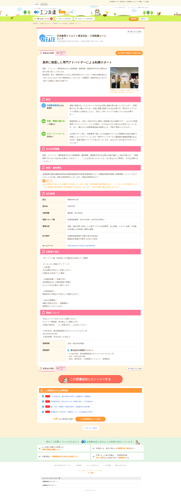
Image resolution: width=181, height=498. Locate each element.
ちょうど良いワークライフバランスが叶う (45, 8)
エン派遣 (36, 4)
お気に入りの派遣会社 (85, 19)
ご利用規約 (78, 465)
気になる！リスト (45, 18)
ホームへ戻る (91, 428)
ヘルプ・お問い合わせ (119, 7)
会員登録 (133, 19)
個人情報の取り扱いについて (62, 465)
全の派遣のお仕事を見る (129, 53)
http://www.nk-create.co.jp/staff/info (81, 246)
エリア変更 (70, 12)
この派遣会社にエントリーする (90, 379)
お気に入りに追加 (135, 31)
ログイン (144, 19)
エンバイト (44, 4)
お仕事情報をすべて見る (91, 419)
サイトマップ (131, 7)
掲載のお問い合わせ (143, 7)
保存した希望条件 (65, 19)
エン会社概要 (107, 465)
